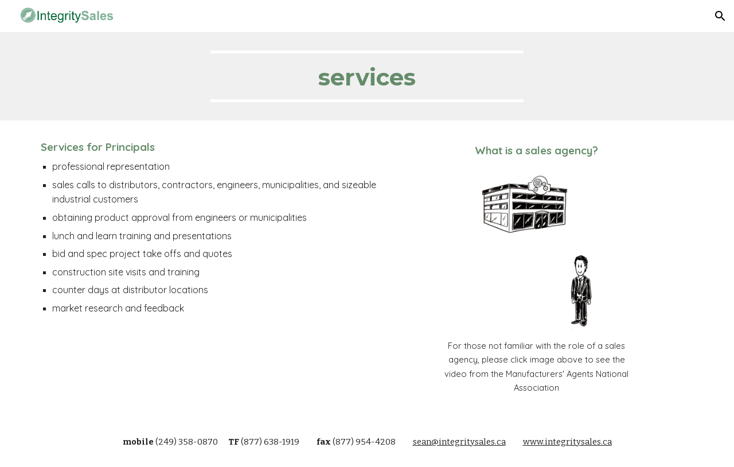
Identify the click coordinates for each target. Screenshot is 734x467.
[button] (720, 16)
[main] (367, 76)
